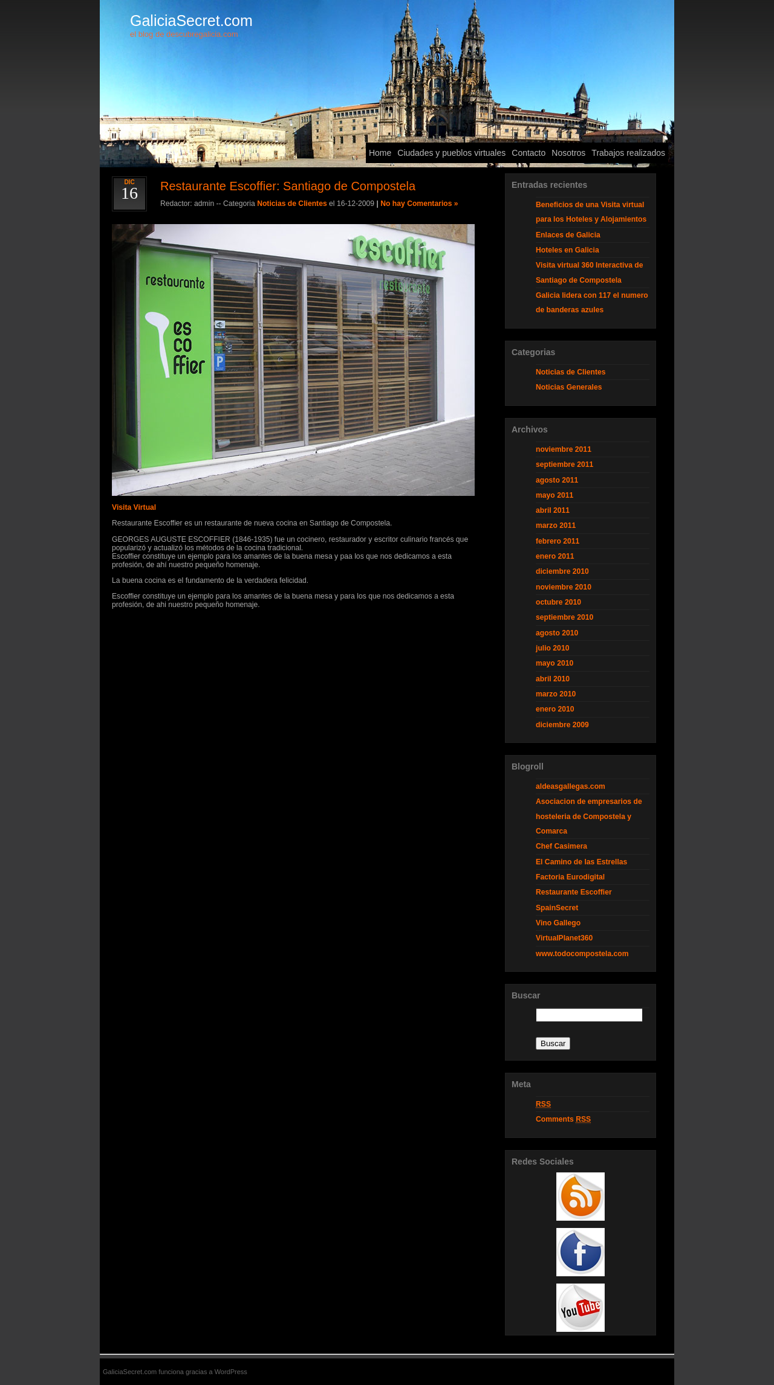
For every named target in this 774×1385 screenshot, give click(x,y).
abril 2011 (553, 510)
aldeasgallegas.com (570, 786)
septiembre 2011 (564, 464)
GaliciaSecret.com (191, 20)
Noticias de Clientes (292, 203)
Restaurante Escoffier (574, 892)
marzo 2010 (556, 694)
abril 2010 (553, 679)
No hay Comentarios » (419, 203)
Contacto (528, 153)
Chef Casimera (561, 846)
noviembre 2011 (563, 449)
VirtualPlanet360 (564, 938)
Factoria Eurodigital (570, 877)
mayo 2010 (554, 663)
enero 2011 (555, 556)
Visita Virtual (134, 507)
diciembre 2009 (562, 725)
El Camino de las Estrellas (581, 862)
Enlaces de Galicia (568, 235)
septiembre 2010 (564, 617)
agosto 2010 (557, 633)
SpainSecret (557, 908)
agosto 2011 (557, 480)
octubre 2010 (558, 602)
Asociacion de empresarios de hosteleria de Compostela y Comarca (589, 816)
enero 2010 (555, 709)
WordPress (231, 1371)
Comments (563, 1119)
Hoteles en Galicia (567, 250)
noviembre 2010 (563, 587)
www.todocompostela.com (582, 954)
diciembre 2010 (562, 571)
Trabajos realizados (628, 153)
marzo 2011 (556, 525)
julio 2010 (552, 648)
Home (380, 153)
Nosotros (568, 153)
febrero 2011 (557, 541)
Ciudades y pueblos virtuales (451, 153)
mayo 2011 (554, 495)
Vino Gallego (558, 923)
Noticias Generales (569, 387)
